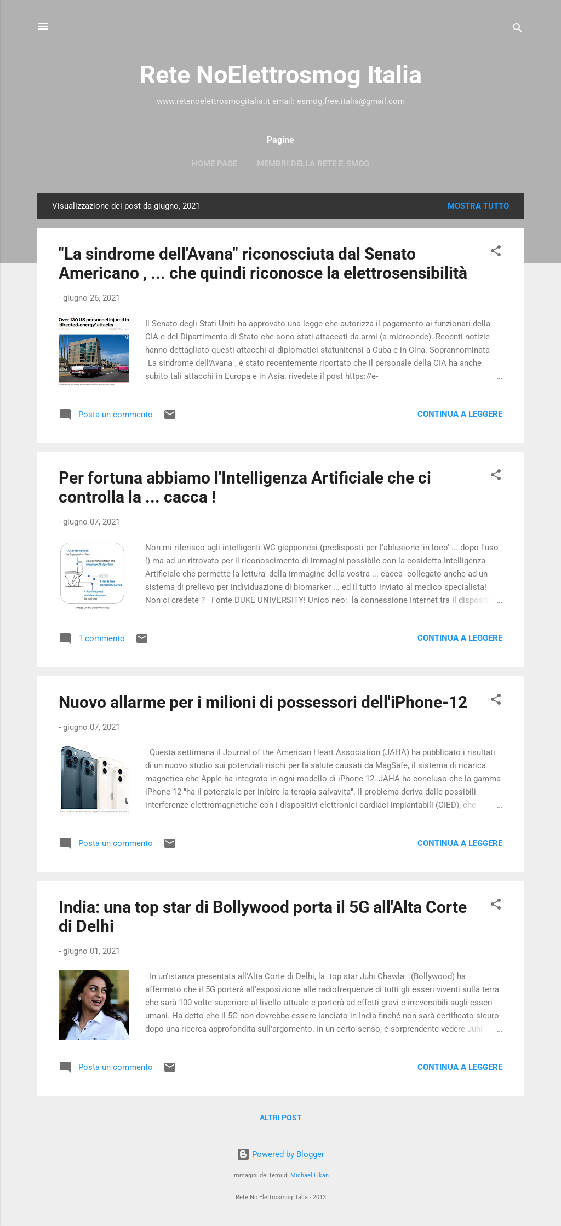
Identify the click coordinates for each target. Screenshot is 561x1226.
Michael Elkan (309, 1175)
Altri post (281, 1117)
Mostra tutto (478, 206)
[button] (495, 252)
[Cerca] (517, 30)
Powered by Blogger (280, 1154)
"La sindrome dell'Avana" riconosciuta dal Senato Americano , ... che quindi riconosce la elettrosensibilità (263, 263)
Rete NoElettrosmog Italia (281, 74)
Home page (214, 164)
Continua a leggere (459, 414)
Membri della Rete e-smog (313, 164)
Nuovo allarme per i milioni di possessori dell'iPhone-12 (263, 702)
